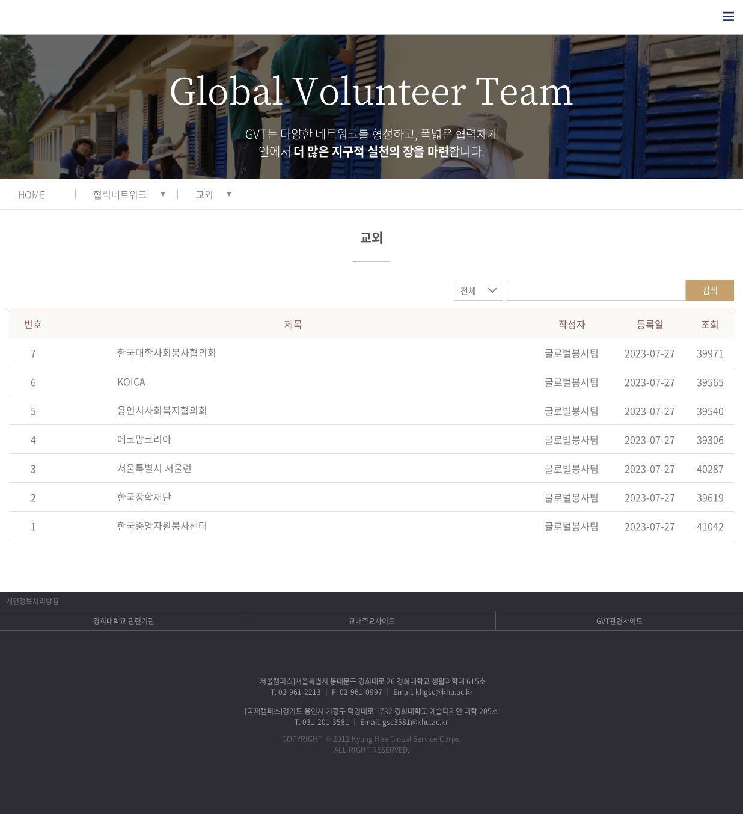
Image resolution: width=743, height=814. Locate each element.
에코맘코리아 (144, 439)
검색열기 (704, 16)
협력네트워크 (120, 194)
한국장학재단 (144, 496)
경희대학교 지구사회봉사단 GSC (65, 17)
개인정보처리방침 (32, 601)
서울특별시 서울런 (154, 468)
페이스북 (325, 787)
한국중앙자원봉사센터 (162, 525)
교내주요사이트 (372, 621)
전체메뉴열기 (728, 16)
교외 (204, 194)
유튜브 (418, 787)
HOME (31, 194)
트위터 (356, 787)
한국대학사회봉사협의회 (166, 352)
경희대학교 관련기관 (123, 621)
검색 (710, 290)
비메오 (387, 787)
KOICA (131, 381)
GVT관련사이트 (619, 621)
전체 (468, 290)
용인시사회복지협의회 (162, 410)
